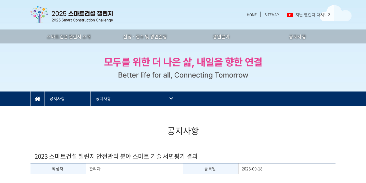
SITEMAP (272, 14)
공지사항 (297, 36)
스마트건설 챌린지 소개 (68, 36)
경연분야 (221, 36)
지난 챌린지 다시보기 (309, 14)
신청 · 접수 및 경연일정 (145, 36)
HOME (252, 14)
